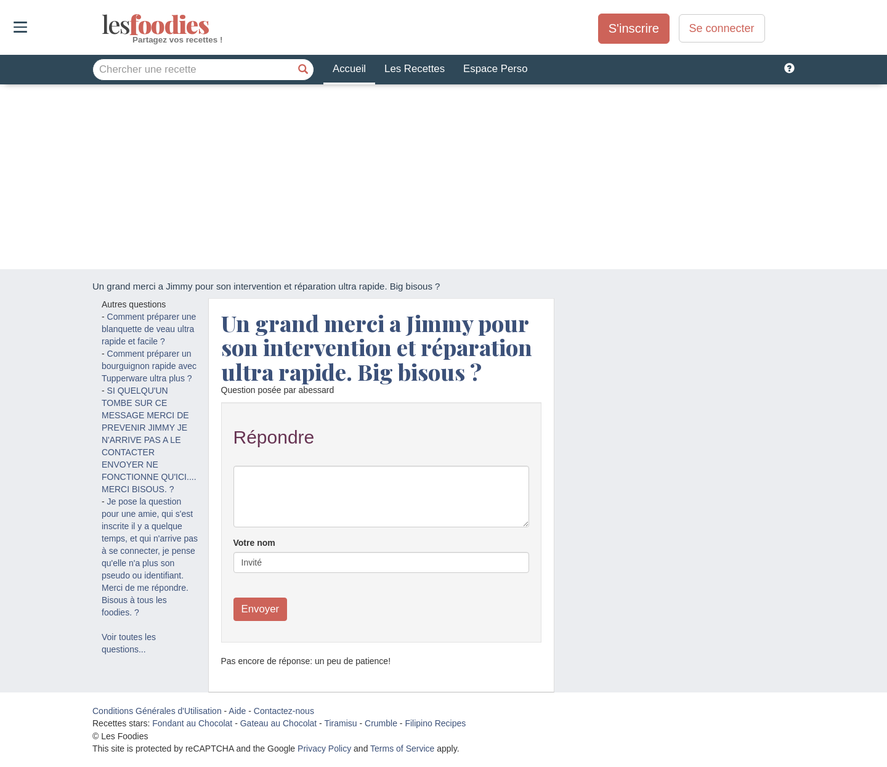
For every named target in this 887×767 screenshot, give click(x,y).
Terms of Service (402, 748)
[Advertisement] (443, 177)
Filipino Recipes (435, 723)
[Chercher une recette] (303, 70)
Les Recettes (414, 69)
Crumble (381, 723)
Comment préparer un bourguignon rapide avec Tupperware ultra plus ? (149, 366)
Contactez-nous (284, 711)
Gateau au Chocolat (278, 723)
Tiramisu (340, 723)
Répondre (274, 437)
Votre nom (254, 543)
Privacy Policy (324, 748)
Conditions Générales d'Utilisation (157, 711)
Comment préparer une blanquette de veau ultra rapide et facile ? (149, 329)
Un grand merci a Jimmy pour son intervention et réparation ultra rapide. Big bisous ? (376, 347)
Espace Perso (495, 69)
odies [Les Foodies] (103, 24)
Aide (237, 711)
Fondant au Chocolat (192, 723)
